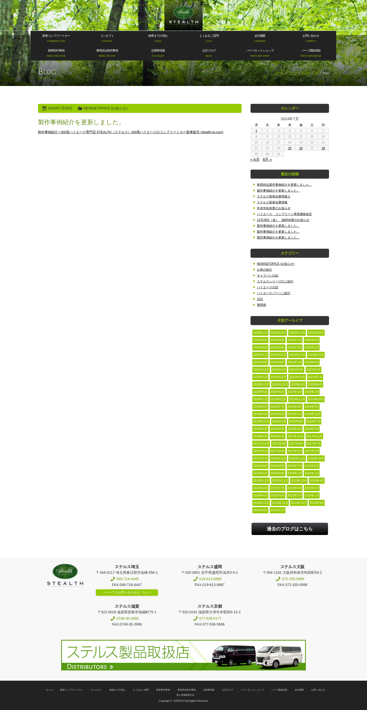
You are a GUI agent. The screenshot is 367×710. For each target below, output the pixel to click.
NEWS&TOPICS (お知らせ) (105, 108)
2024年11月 (297, 355)
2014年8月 (260, 510)
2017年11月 (314, 436)
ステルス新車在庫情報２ (274, 196)
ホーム (280, 73)
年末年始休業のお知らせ (274, 208)
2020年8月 (315, 384)
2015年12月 (261, 480)
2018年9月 (279, 421)
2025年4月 (277, 347)
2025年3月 (294, 347)
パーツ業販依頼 (279, 690)
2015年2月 (294, 495)
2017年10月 (261, 443)
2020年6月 (260, 392)
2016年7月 (294, 466)
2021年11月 (297, 377)
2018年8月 (296, 421)
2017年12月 (295, 436)
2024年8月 (277, 362)
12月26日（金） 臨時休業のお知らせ (283, 220)
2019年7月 (277, 406)
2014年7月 (277, 510)
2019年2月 (277, 414)
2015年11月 (280, 480)
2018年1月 (277, 436)
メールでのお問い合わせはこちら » (127, 592)
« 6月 (255, 159)
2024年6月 (312, 362)
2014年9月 (317, 503)
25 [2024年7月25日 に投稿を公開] (289, 148)
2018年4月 (294, 429)
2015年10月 (299, 480)
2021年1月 (315, 377)
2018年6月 (260, 429)
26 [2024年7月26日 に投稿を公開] (301, 148)
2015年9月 (317, 480)
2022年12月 (261, 369)
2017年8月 (296, 443)
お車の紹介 (264, 269)
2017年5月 (260, 451)
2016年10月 (316, 458)
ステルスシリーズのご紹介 (275, 281)
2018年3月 (312, 429)
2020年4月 (294, 392)
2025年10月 (316, 332)
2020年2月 (312, 392)
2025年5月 (260, 347)
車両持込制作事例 (186, 690)
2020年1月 (260, 399)
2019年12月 (278, 399)
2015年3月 (277, 495)
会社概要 (299, 690)
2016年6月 (312, 466)
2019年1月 (294, 414)
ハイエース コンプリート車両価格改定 (284, 214)
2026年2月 (260, 332)
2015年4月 (260, 495)
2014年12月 (261, 503)
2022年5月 (279, 369)
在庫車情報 (209, 690)
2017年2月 (312, 451)
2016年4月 (277, 473)
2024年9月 (260, 362)
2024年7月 (294, 362)
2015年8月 (260, 488)
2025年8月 (277, 340)
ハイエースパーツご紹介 (274, 293)
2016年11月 (297, 458)
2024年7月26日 (60, 108)
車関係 (261, 305)
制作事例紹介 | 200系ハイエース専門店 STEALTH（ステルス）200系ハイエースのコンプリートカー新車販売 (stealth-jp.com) (130, 132)
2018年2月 (260, 436)
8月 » (267, 159)
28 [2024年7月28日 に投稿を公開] (323, 148)
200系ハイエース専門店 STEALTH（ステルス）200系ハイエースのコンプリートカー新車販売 (183, 15)
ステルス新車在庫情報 (272, 202)
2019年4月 (260, 414)
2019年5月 (312, 406)
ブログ (292, 73)
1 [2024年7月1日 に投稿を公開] (256, 130)
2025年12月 (278, 332)
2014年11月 (280, 503)
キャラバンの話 (267, 275)
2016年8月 (277, 466)
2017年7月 (313, 443)
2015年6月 (294, 488)
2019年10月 (316, 399)
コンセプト (96, 690)
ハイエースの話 (267, 287)
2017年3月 (294, 451)
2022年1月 (260, 377)
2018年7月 (313, 421)
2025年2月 (312, 347)
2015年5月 (312, 488)
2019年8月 (260, 406)
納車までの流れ (117, 690)
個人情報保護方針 (185, 695)
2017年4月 (277, 451)
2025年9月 (260, 340)
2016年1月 (312, 473)
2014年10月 (299, 503)
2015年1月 (312, 495)
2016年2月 (294, 473)
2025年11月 (297, 332)
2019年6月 (294, 406)
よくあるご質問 (141, 690)
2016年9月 (260, 466)
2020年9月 (298, 384)
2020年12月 (261, 384)
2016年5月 (260, 473)
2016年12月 (278, 458)
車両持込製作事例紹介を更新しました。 (284, 184)
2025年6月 (312, 340)
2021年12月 (278, 377)
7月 (316, 73)
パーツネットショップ (252, 690)
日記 (260, 299)
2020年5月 (277, 392)
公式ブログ (227, 690)
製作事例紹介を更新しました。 (81, 122)
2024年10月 (316, 355)
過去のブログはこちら (290, 528)
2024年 (306, 73)
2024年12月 (278, 355)
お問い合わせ (318, 690)
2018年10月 (261, 421)
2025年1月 (260, 355)
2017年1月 (260, 458)
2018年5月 (277, 429)
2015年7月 (277, 488)
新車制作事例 (163, 690)
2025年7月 (294, 340)
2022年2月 (313, 369)
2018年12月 (313, 414)
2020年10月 (280, 384)
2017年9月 (279, 443)
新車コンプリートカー (71, 690)
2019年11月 (297, 399)
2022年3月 (296, 369)
